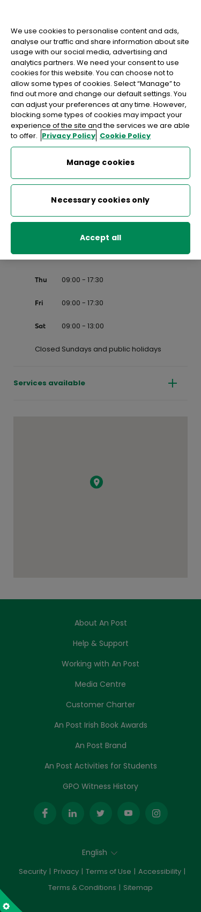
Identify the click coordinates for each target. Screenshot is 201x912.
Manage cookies (100, 159)
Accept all (100, 234)
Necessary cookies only (100, 197)
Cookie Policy (125, 133)
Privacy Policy (68, 133)
